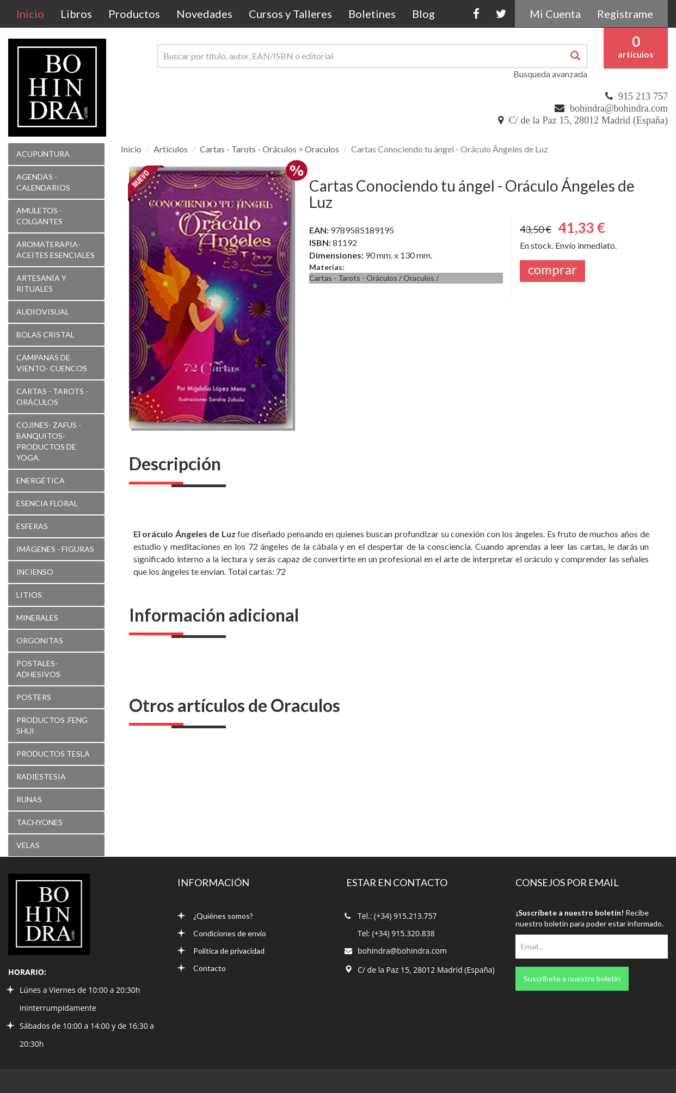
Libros (76, 13)
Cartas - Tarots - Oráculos (353, 278)
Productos (134, 13)
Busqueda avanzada (550, 74)
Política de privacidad (221, 950)
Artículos (170, 149)
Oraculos (418, 278)
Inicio (34, 13)
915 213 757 (643, 96)
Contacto (201, 968)
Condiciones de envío (221, 933)
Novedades (204, 13)
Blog (423, 13)
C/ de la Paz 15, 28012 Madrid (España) (588, 120)
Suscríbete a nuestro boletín (572, 978)
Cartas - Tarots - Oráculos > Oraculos (269, 149)
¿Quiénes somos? (215, 915)
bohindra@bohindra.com (619, 108)
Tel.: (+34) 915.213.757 (397, 916)
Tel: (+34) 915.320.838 (396, 933)
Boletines (372, 13)
